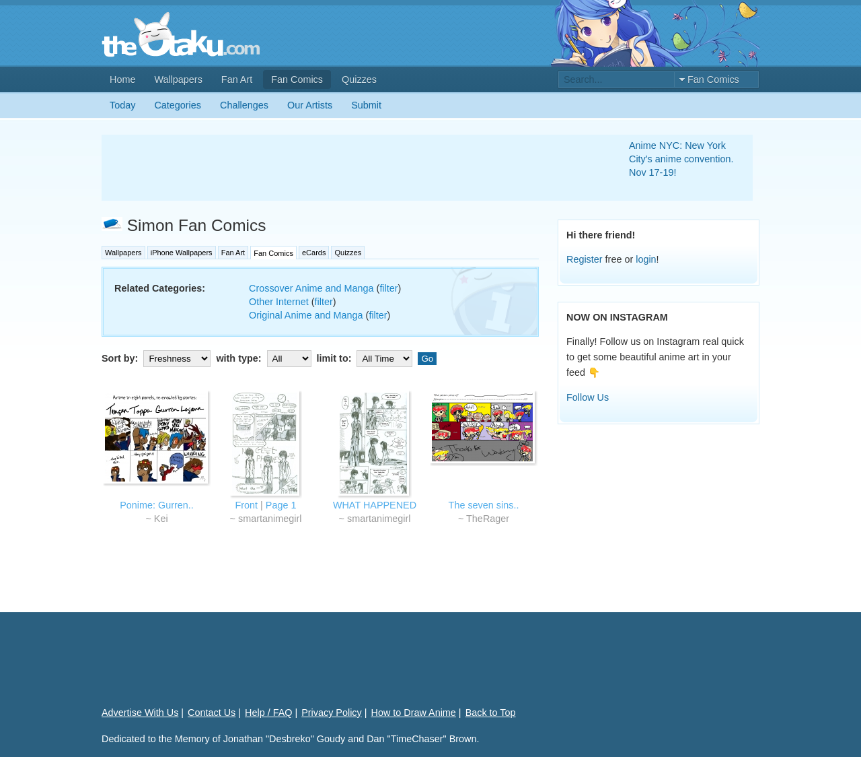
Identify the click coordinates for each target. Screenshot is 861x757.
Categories (177, 105)
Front (246, 505)
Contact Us (211, 712)
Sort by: (157, 358)
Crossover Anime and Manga (311, 288)
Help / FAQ (268, 712)
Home (122, 79)
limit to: (366, 358)
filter (388, 288)
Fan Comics (297, 79)
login (646, 259)
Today (122, 105)
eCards (314, 253)
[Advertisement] (349, 167)
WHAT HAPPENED (374, 505)
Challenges (244, 105)
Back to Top (490, 712)
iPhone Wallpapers (182, 253)
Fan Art (236, 79)
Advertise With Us (140, 712)
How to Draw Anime (413, 712)
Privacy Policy (331, 712)
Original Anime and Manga (306, 315)
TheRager (487, 518)
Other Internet (279, 301)
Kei (161, 518)
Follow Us (587, 397)
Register (584, 259)
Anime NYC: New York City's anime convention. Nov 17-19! (681, 159)
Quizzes (359, 79)
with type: (264, 358)
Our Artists (309, 105)
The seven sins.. (484, 505)
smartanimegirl (269, 518)
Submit (366, 105)
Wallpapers (178, 79)
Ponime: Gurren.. (157, 505)
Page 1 (281, 505)
